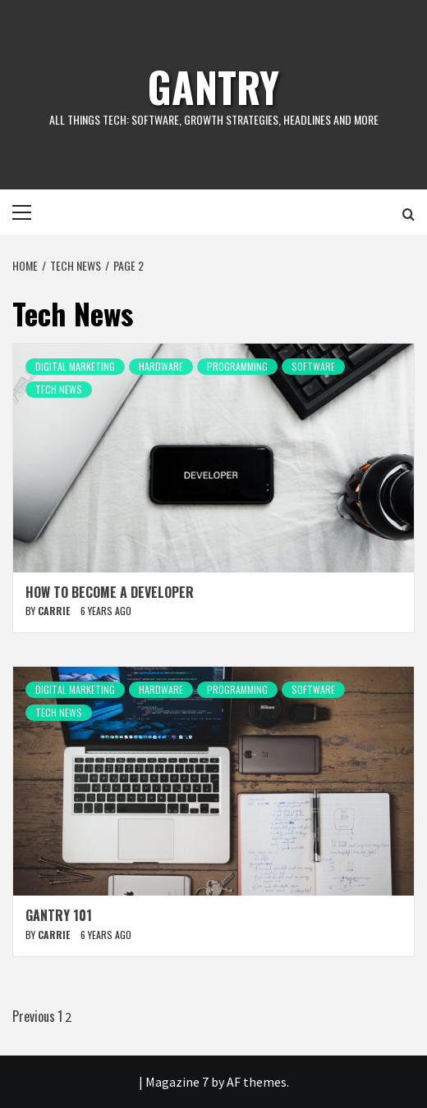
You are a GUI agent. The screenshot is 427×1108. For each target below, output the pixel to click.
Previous (33, 1016)
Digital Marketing (75, 366)
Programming (237, 366)
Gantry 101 (58, 915)
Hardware (161, 366)
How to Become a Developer (109, 592)
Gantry (213, 86)
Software (313, 366)
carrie (55, 611)
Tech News (58, 389)
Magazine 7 (177, 1082)
